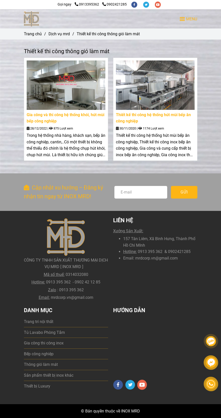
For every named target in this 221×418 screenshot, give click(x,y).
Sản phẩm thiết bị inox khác (48, 375)
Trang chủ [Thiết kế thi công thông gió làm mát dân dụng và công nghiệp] (33, 33)
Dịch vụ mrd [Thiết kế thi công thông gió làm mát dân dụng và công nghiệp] (59, 33)
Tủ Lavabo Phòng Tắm (44, 332)
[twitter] (146, 4)
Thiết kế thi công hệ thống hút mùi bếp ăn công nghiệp (153, 118)
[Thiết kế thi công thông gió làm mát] (31, 18)
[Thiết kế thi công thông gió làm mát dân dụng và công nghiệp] (66, 85)
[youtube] (157, 4)
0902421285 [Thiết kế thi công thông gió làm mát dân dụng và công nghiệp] (114, 4)
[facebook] (135, 4)
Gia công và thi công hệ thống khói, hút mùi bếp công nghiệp (65, 118)
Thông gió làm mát (41, 364)
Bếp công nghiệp (39, 353)
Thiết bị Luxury (37, 386)
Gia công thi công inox (44, 343)
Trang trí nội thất (38, 321)
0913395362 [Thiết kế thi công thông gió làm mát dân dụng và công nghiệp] (87, 4)
